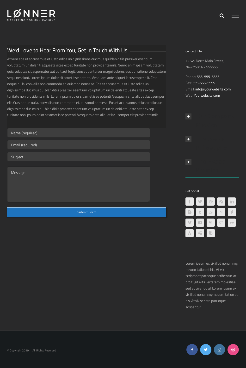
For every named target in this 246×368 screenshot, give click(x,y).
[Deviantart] (232, 212)
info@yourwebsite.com (213, 89)
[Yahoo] (221, 212)
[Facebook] (189, 201)
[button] (212, 120)
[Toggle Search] (222, 15)
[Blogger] (189, 212)
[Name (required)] (78, 133)
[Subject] (78, 157)
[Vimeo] (189, 223)
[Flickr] (232, 223)
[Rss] (221, 201)
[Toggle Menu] (235, 16)
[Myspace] (200, 233)
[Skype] (211, 233)
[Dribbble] (211, 201)
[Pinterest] (211, 223)
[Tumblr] (200, 212)
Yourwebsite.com (207, 95)
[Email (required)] (78, 145)
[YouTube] (200, 223)
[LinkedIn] (232, 201)
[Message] (78, 184)
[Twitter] (200, 201)
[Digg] (221, 223)
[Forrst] (189, 233)
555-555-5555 (208, 76)
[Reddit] (211, 212)
